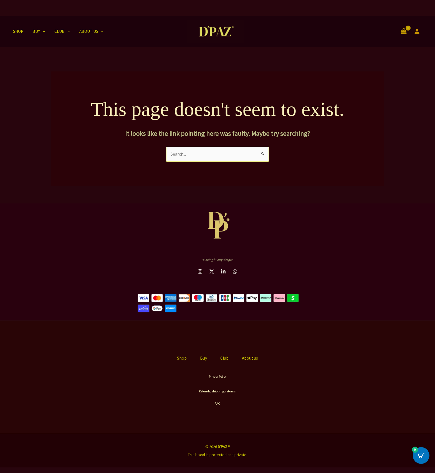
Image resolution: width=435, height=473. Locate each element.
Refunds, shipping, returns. (217, 397)
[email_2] (234, 271)
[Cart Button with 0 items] (421, 459)
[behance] (211, 271)
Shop (16, 31)
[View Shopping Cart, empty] (403, 31)
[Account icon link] (416, 31)
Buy (36, 31)
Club (58, 31)
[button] (39, 31)
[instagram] (200, 271)
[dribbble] (223, 271)
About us (87, 31)
